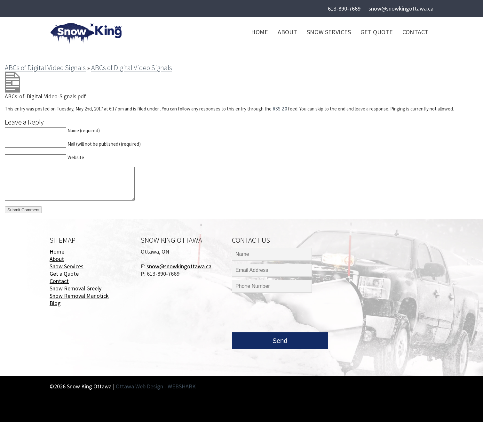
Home (259, 32)
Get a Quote (64, 273)
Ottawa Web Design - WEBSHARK (156, 386)
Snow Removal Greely (75, 288)
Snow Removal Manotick (79, 295)
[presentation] (280, 314)
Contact (415, 32)
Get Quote (376, 32)
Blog (55, 303)
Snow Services (329, 32)
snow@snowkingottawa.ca (400, 8)
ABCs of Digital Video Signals (45, 67)
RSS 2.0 (280, 109)
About (287, 32)
